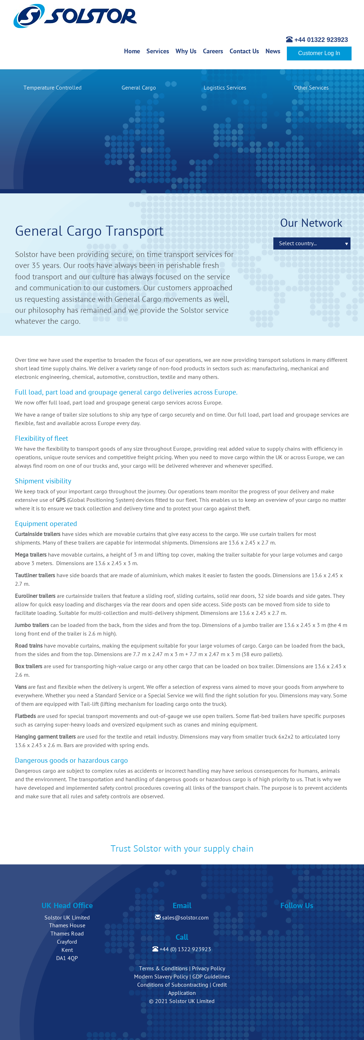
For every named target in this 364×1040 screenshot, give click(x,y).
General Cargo (139, 88)
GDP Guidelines (211, 977)
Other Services (311, 88)
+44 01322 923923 (317, 39)
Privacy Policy (208, 968)
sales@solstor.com (182, 918)
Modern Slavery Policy (161, 977)
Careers (214, 51)
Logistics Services (225, 88)
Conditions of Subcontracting (172, 985)
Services (159, 51)
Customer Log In (319, 53)
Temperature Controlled (52, 88)
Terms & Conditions (163, 968)
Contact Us (246, 51)
